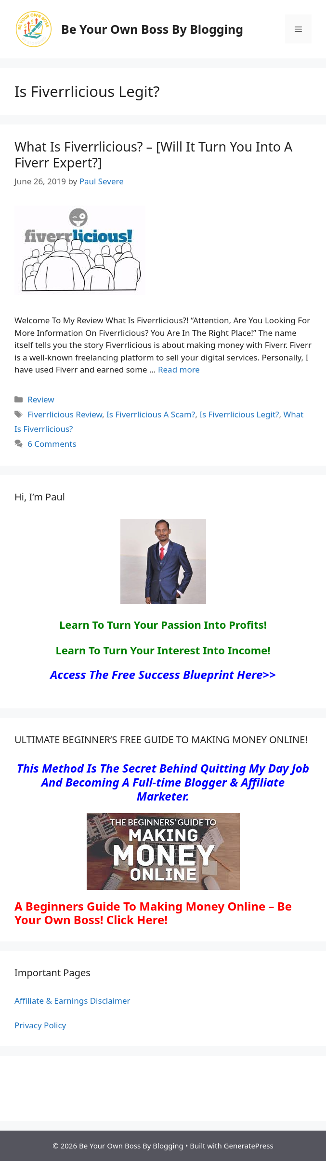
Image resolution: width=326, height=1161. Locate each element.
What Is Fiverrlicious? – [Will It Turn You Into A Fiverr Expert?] (153, 154)
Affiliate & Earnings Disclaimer (72, 1000)
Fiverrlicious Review (64, 414)
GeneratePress (249, 1145)
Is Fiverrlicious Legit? (239, 414)
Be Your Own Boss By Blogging (152, 29)
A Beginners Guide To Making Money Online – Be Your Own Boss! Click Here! (153, 913)
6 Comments (51, 443)
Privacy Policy (40, 1025)
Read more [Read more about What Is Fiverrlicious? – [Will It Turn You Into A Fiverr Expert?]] (179, 369)
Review (40, 399)
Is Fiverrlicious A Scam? (150, 414)
